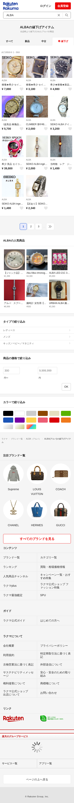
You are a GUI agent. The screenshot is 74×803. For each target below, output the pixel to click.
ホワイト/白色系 (24, 413)
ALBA (4, 80)
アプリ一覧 (45, 763)
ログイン (45, 5)
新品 (27, 41)
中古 (43, 41)
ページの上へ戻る (37, 779)
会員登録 (62, 5)
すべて (9, 41)
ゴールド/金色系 (24, 426)
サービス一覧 (9, 763)
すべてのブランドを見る (37, 539)
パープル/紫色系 (24, 420)
